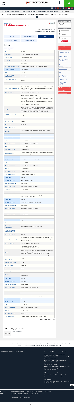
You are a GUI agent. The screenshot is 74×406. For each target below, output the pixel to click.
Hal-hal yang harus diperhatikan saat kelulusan (63, 83)
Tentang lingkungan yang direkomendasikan (52, 345)
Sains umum (52, 369)
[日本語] (52, 8)
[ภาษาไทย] (72, 8)
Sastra (46, 355)
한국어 (69, 381)
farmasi (62, 363)
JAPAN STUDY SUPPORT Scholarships (53, 376)
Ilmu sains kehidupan (64, 368)
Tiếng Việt (47, 382)
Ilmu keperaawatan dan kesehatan (52, 361)
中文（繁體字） (64, 381)
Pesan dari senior (51, 343)
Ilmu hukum (55, 355)
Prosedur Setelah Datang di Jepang (64, 53)
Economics (12, 36)
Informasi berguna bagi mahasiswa (40, 343)
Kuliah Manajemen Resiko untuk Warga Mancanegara (65, 89)
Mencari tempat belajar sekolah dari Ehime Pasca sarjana (12, 351)
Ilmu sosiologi (65, 356)
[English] (55, 8)
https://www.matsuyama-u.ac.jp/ (48, 29)
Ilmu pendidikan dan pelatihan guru (52, 368)
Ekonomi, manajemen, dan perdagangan (53, 356)
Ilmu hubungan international (50, 358)
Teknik (70, 363)
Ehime (10, 23)
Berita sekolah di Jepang (10, 343)
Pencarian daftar (60, 343)
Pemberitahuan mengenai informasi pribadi (33, 345)
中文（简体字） (56, 381)
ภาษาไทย (52, 382)
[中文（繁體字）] (60, 8)
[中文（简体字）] (58, 8)
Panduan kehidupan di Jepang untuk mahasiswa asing (65, 48)
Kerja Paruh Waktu (63, 69)
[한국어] (63, 8)
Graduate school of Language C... (12, 40)
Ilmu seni (47, 369)
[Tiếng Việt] (66, 8)
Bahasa (50, 355)
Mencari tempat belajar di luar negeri (24, 343)
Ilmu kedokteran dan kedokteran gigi (52, 363)
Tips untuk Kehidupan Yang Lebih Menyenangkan (63, 60)
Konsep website (14, 397)
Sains (66, 363)
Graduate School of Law (29, 40)
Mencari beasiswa (63, 93)
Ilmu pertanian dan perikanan (51, 364)
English (50, 381)
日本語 (46, 381)
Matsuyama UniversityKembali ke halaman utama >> (29, 322)
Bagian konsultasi (63, 79)
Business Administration (29, 36)
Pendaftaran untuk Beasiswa (63, 65)
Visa (60, 72)
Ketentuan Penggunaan (18, 345)
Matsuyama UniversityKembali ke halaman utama (45, 31)
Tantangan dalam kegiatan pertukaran (63, 76)
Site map (67, 343)
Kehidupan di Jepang (63, 56)
